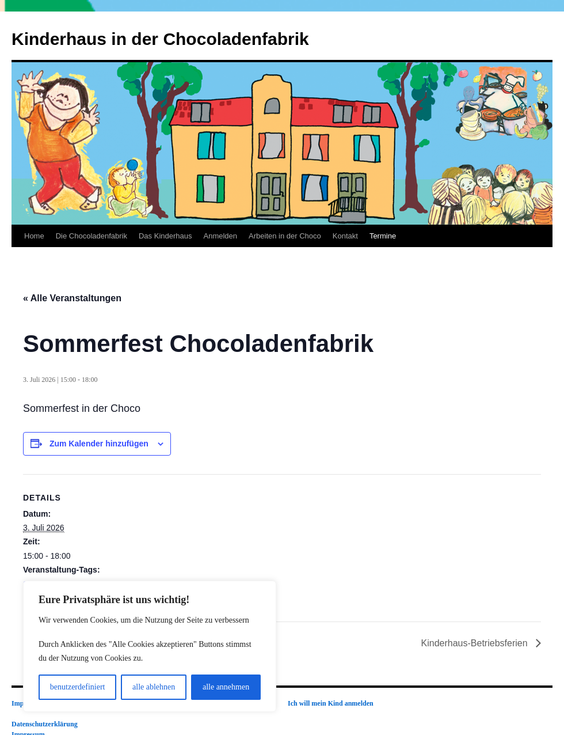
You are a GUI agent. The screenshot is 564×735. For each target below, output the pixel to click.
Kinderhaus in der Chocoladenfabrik (160, 38)
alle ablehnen (153, 687)
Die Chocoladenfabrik (91, 236)
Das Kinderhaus (165, 236)
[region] (149, 646)
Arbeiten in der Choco (285, 236)
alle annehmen (226, 687)
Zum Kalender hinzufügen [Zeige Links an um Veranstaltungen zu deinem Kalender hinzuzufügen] (98, 443)
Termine (382, 236)
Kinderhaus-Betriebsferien (475, 643)
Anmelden (220, 236)
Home (34, 236)
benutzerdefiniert (77, 687)
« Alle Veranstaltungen (72, 298)
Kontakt (345, 236)
